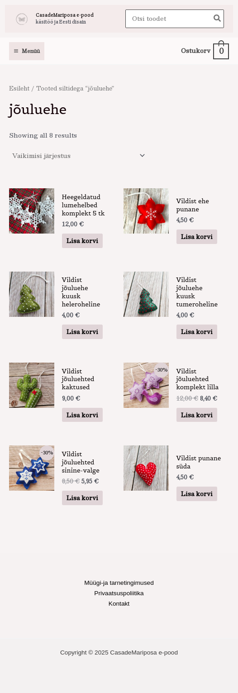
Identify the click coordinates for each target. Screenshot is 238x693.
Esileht (19, 88)
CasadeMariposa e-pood (65, 15)
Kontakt (119, 603)
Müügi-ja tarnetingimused (119, 582)
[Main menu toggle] (26, 51)
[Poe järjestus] (78, 155)
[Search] (218, 19)
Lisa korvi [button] (82, 240)
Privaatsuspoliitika (118, 593)
